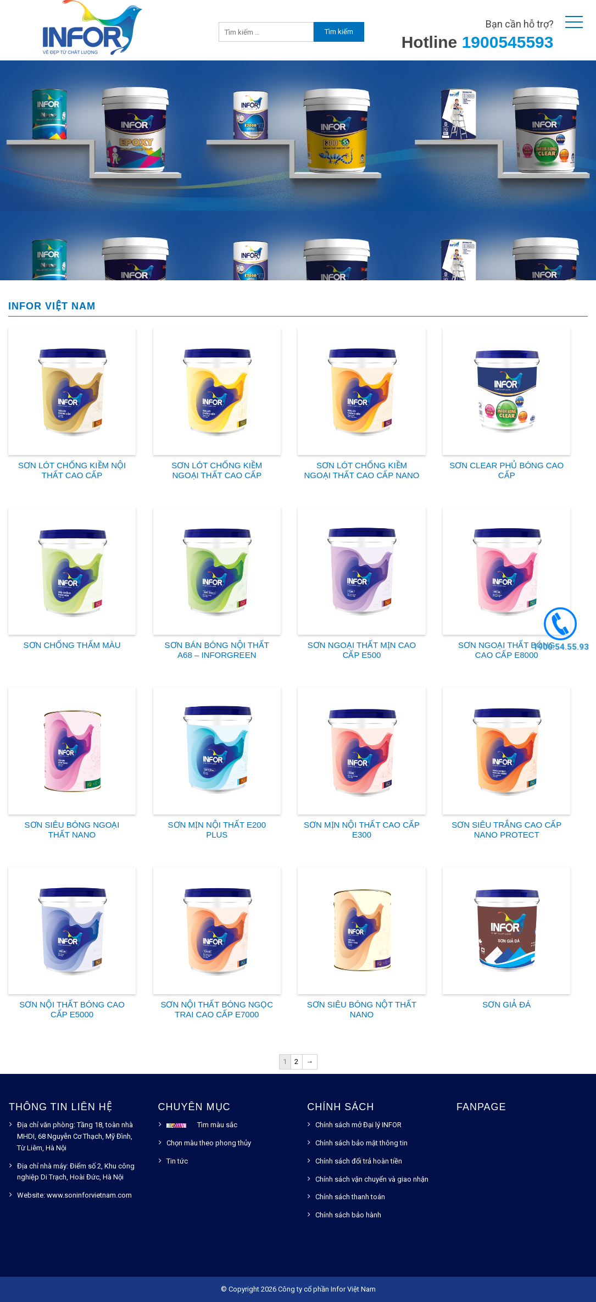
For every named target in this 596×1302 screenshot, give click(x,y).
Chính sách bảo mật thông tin (361, 1143)
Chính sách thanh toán (350, 1197)
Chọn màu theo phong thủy (208, 1143)
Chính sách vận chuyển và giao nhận (371, 1179)
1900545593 (508, 42)
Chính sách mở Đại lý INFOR (358, 1125)
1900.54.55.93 (560, 646)
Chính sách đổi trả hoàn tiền (358, 1161)
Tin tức (177, 1161)
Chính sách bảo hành (348, 1215)
